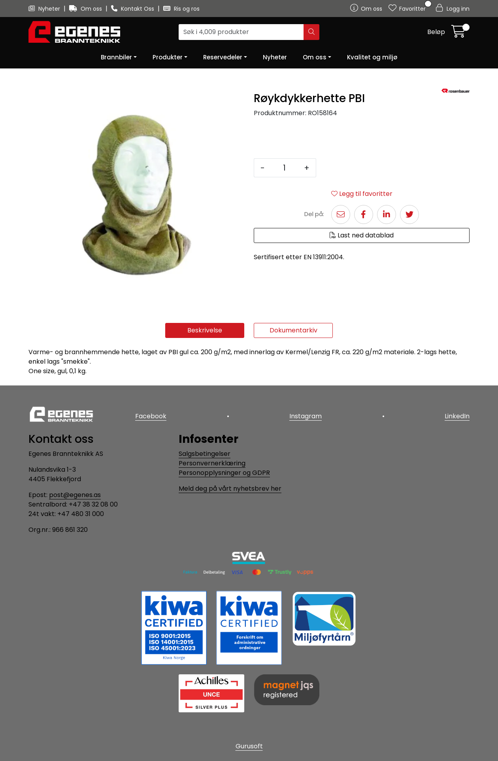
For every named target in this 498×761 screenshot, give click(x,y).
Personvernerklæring (212, 463)
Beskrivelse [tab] (204, 330)
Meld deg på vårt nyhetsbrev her (230, 488)
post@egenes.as (75, 494)
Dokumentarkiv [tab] (293, 330)
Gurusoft (249, 746)
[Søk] (241, 32)
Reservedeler (222, 57)
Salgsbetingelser (204, 453)
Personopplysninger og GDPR (224, 472)
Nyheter (45, 9)
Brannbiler (116, 57)
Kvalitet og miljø (372, 57)
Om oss (86, 9)
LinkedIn (457, 416)
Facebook (150, 416)
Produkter (168, 57)
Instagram (305, 416)
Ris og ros (181, 9)
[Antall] (284, 167)
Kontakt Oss (133, 9)
